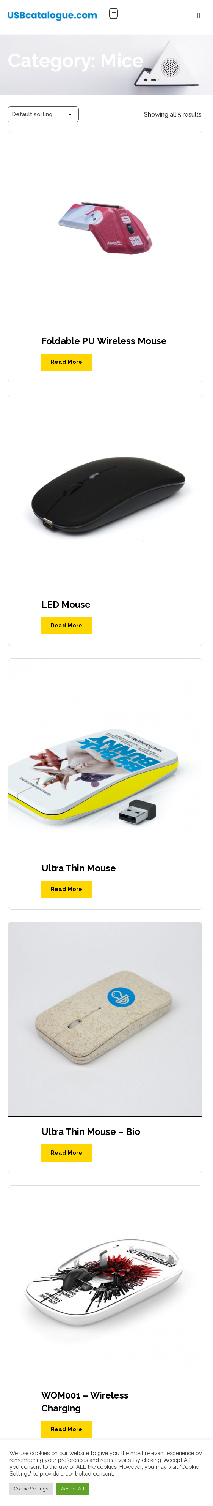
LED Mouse (66, 604)
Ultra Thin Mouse (78, 868)
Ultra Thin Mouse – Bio (90, 1131)
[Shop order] (43, 114)
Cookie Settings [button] (31, 1489)
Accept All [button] (73, 1489)
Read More (66, 362)
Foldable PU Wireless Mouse (104, 340)
